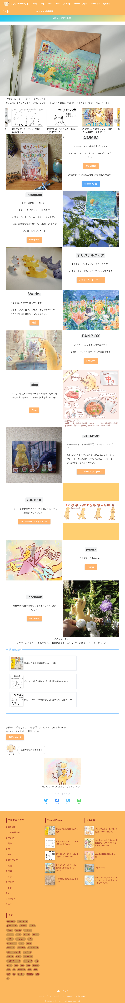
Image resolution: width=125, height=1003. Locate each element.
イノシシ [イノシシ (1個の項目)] (27, 934)
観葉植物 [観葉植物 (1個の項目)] (30, 974)
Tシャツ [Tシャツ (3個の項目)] (32, 926)
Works (58, 4)
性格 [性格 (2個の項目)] (28, 965)
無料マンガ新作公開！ (62, 18)
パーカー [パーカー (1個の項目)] (10, 956)
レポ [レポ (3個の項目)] (36, 961)
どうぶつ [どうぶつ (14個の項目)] (10, 934)
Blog (35, 4)
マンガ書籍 (91, 166)
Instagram (34, 240)
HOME (62, 991)
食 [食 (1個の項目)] (8, 978)
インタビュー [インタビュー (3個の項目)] (20, 939)
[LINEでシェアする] (79, 801)
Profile (50, 4)
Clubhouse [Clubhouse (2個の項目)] (11, 921)
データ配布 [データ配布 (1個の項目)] (21, 948)
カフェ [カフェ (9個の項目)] (30, 939)
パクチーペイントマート (90, 280)
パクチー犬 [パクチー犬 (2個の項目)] (27, 952)
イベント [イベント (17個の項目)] (36, 934)
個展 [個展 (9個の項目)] (16, 965)
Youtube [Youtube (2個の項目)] (18, 930)
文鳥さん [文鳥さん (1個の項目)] (36, 965)
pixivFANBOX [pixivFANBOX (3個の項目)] (12, 926)
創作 (10, 843)
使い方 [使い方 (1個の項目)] (9, 965)
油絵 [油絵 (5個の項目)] (29, 970)
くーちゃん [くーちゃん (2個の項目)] (27, 930)
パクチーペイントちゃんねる (34, 521)
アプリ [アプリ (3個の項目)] (18, 934)
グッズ (11, 877)
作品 (34, 322)
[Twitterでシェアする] (46, 801)
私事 (10, 888)
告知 (10, 871)
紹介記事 (12, 827)
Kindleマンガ (90, 184)
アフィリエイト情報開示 (43, 11)
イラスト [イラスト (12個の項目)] (10, 939)
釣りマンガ (13, 860)
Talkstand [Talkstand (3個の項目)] (23, 926)
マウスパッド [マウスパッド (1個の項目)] (28, 956)
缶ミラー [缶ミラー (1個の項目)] (21, 974)
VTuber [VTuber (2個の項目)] (9, 930)
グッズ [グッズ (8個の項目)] (21, 943)
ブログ (11, 882)
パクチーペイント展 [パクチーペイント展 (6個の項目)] (13, 952)
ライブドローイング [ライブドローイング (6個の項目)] (13, 961)
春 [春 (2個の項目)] (14, 970)
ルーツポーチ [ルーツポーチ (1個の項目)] (28, 961)
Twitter (90, 567)
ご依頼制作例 (14, 832)
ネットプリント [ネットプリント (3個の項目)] (33, 948)
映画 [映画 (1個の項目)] (8, 970)
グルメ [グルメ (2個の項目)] (29, 943)
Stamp (66, 4)
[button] (4, 61)
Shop (42, 4)
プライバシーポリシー (91, 4)
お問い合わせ (15, 737)
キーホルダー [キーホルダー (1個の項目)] (11, 943)
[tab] (61, 137)
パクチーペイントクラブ (90, 472)
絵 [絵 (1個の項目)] (14, 974)
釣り (10, 854)
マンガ (11, 838)
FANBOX (90, 361)
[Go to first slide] (116, 121)
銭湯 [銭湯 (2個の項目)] (37, 974)
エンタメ (12, 899)
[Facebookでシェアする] (57, 801)
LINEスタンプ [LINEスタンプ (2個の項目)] (22, 921)
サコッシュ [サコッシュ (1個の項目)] (11, 948)
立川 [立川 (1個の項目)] (8, 974)
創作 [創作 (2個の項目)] (22, 965)
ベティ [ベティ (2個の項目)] (18, 956)
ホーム (41, 996)
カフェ (11, 904)
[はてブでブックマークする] (68, 801)
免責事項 (106, 4)
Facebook (34, 618)
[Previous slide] (9, 121)
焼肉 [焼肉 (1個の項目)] (35, 970)
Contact (76, 4)
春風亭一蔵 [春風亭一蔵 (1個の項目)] (21, 970)
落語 (10, 866)
